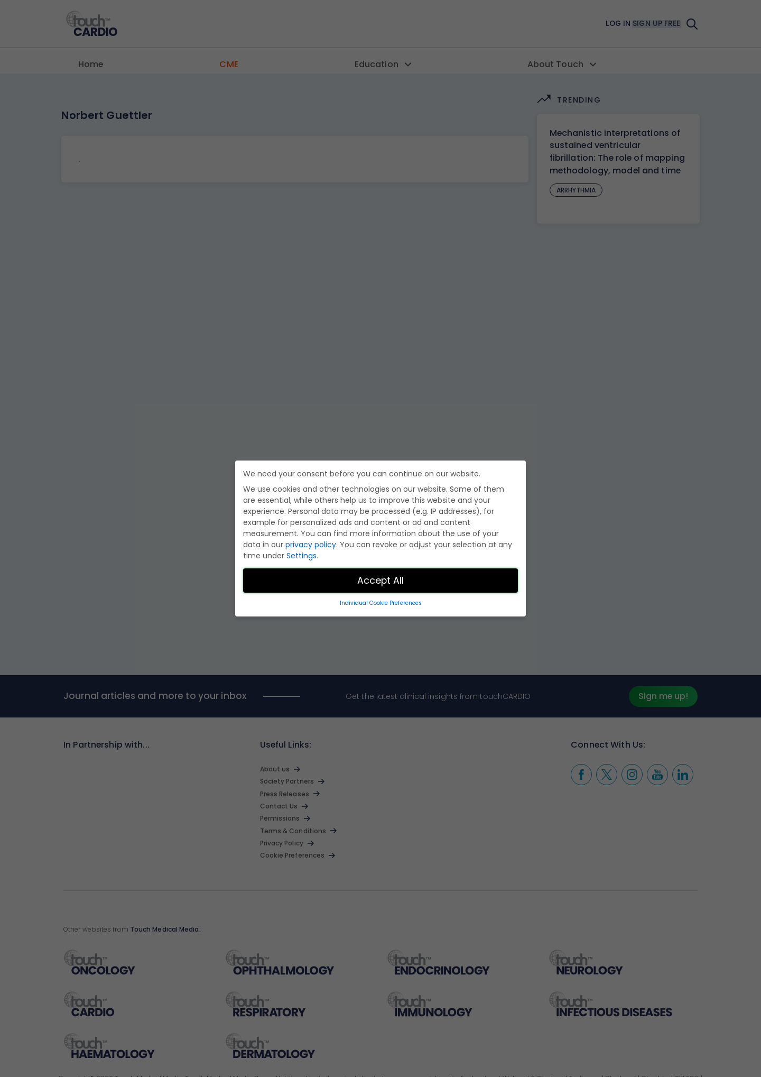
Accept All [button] (380, 580)
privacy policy (310, 544)
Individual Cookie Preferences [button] (381, 603)
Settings (301, 555)
